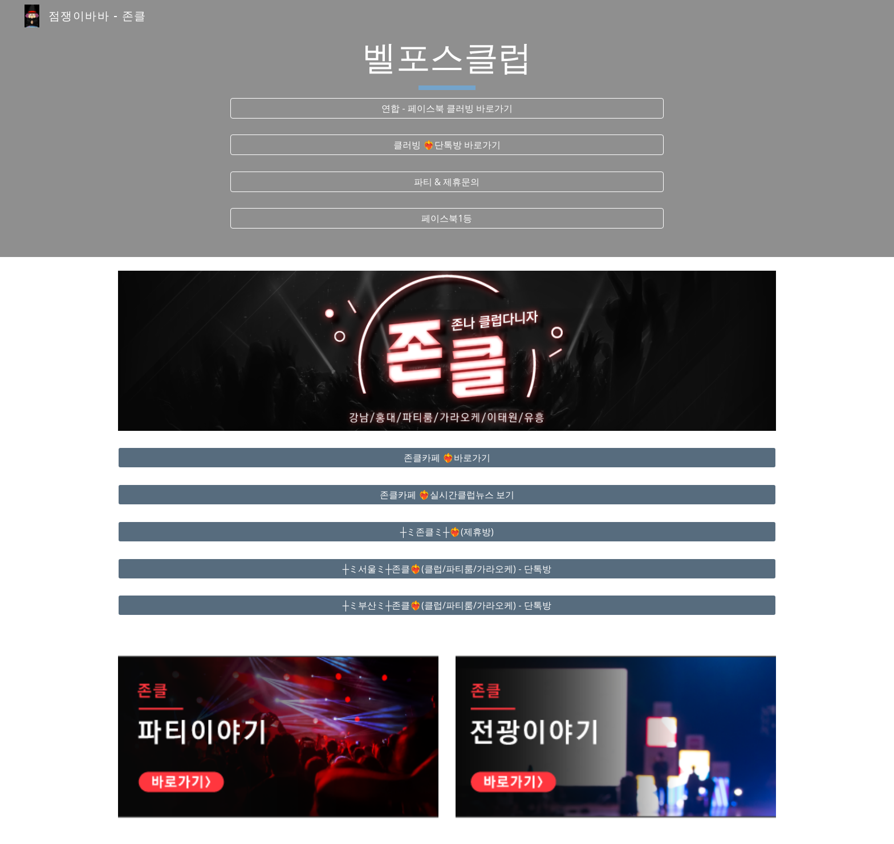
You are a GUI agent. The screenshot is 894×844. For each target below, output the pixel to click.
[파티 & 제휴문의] (447, 181)
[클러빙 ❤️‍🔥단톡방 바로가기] (447, 144)
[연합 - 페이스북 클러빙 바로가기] (447, 108)
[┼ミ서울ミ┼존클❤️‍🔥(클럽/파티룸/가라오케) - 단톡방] (447, 568)
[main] (447, 63)
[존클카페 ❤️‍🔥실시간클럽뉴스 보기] (447, 494)
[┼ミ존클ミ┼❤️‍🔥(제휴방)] (447, 531)
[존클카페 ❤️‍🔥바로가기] (447, 457)
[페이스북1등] (447, 218)
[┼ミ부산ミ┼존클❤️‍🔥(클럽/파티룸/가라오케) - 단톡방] (447, 605)
